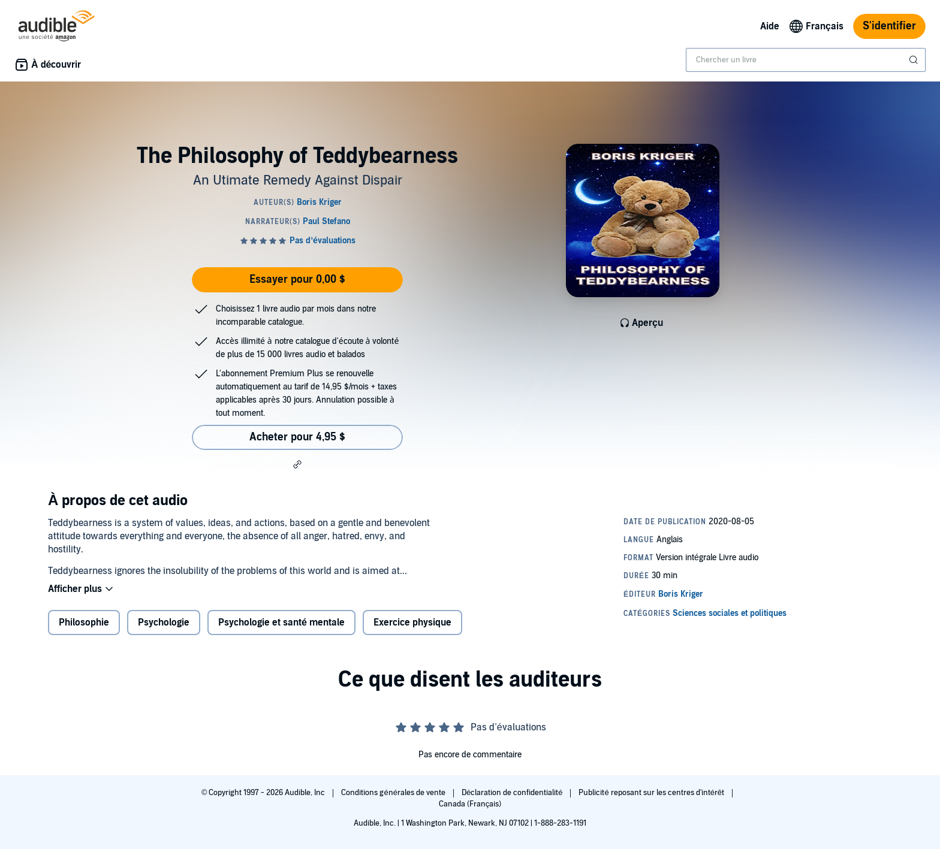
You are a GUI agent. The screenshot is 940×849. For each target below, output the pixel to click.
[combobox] (806, 60)
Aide (769, 26)
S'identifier (889, 26)
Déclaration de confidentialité (513, 792)
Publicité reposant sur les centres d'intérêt (652, 792)
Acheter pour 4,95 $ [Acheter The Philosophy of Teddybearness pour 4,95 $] (297, 437)
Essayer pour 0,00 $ (297, 279)
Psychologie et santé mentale (281, 623)
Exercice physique (412, 623)
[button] (297, 464)
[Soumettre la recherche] (915, 60)
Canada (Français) (470, 804)
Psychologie (163, 623)
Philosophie (84, 623)
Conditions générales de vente (394, 792)
